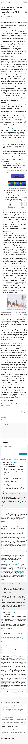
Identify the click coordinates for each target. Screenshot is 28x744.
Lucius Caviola (4, 707)
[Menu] (1, 2)
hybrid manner (21, 572)
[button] (2, 419)
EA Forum (7, 2)
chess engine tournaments (12, 564)
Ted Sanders (5, 14)
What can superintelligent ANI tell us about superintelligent (11, 9)
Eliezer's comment (17, 502)
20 (14, 16)
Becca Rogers (4, 717)
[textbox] (14, 449)
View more (2, 742)
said (24, 536)
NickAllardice (4, 727)
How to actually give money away (10, 726)
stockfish (22, 563)
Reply (2, 491)
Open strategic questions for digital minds (12, 705)
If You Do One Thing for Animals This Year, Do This (14, 716)
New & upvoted (8, 458)
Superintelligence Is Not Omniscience (11, 637)
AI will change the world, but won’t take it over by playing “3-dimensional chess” (13, 639)
